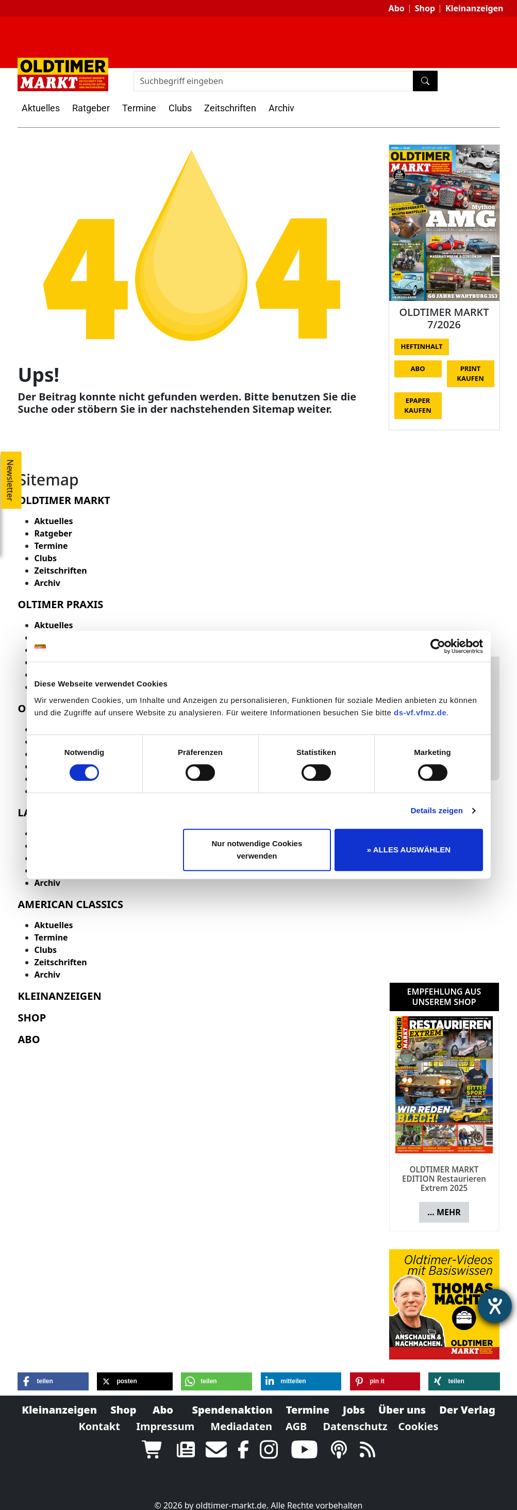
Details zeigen (437, 810)
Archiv (281, 108)
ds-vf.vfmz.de (420, 712)
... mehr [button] (443, 1203)
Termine (139, 108)
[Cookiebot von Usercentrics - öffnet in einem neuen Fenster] (438, 646)
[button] (53, 1372)
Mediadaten (241, 1417)
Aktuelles (41, 108)
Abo (397, 8)
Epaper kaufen (417, 405)
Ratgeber (91, 108)
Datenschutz (355, 1417)
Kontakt (99, 1417)
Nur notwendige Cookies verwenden (256, 849)
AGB (296, 1417)
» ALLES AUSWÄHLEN (409, 849)
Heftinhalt (422, 346)
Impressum (165, 1417)
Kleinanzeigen (474, 8)
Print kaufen (470, 373)
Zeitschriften (230, 108)
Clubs (180, 108)
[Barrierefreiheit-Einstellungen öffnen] (495, 1306)
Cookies (418, 1417)
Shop (425, 8)
